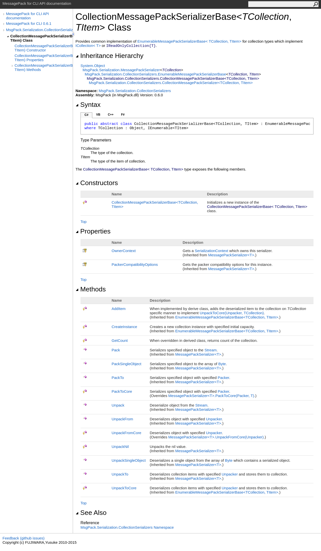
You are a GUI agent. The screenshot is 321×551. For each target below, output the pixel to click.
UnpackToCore (124, 488)
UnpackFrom (122, 419)
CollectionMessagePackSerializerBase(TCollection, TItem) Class (41, 38)
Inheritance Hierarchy (109, 55)
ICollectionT (88, 45)
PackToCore (122, 391)
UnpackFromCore (126, 433)
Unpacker (214, 419)
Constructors (96, 183)
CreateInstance (124, 327)
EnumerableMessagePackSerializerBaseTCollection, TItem (190, 41)
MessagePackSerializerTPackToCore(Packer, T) (211, 395)
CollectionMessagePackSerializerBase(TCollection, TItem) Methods (44, 67)
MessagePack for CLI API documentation (27, 16)
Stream (210, 350)
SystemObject (93, 65)
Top (84, 221)
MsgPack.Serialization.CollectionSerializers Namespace (127, 527)
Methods (90, 289)
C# (86, 115)
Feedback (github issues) (24, 538)
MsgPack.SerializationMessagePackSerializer (121, 70)
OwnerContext (124, 251)
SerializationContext (211, 251)
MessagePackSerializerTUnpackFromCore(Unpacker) (216, 437)
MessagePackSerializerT (231, 255)
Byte (222, 364)
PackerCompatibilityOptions (135, 264)
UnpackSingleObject (129, 460)
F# (123, 114)
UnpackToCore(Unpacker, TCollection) (232, 313)
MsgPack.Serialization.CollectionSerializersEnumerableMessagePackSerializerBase (155, 74)
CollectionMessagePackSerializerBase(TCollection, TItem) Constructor (44, 48)
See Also (91, 512)
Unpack (118, 405)
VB (98, 114)
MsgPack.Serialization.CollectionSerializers (39, 30)
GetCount (120, 340)
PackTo (118, 377)
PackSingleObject (126, 364)
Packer (223, 377)
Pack (116, 350)
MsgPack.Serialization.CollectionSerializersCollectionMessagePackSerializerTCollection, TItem (171, 83)
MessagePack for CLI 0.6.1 (28, 23)
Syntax (88, 104)
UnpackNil (120, 446)
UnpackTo (120, 474)
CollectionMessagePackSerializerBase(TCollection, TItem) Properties (44, 57)
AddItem (119, 308)
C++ (111, 114)
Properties (93, 231)
